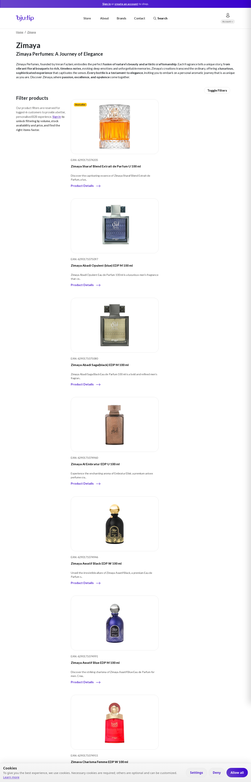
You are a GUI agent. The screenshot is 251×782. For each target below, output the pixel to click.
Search (160, 18)
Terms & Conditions (130, 703)
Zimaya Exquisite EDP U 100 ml (202, 361)
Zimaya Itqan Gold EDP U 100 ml (149, 460)
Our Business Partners (45, 695)
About (104, 18)
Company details (41, 686)
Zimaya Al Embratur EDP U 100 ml (95, 261)
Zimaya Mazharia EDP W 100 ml (148, 560)
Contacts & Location (43, 703)
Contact (139, 18)
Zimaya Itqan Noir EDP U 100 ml (203, 460)
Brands (121, 18)
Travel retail (82, 686)
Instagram (41, 721)
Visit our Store (175, 748)
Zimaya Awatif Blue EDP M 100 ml (204, 261)
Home (19, 32)
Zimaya (31, 32)
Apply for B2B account (181, 735)
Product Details (82, 184)
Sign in (56, 116)
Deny (217, 772)
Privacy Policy (126, 686)
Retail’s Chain (83, 703)
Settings (196, 772)
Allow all (237, 772)
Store (87, 18)
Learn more (11, 777)
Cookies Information (131, 695)
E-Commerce (82, 695)
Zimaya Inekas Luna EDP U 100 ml (95, 460)
